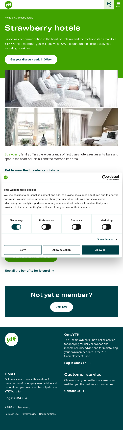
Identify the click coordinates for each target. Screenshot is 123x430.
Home (8, 18)
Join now (61, 307)
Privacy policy (29, 414)
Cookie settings (47, 414)
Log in (109, 5)
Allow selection (61, 249)
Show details (105, 239)
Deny (23, 249)
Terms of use (12, 414)
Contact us (72, 391)
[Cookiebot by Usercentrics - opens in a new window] (104, 177)
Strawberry (12, 154)
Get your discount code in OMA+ (31, 59)
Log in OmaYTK (75, 363)
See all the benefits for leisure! (27, 270)
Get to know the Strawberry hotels (30, 170)
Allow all (100, 249)
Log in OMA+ (14, 398)
